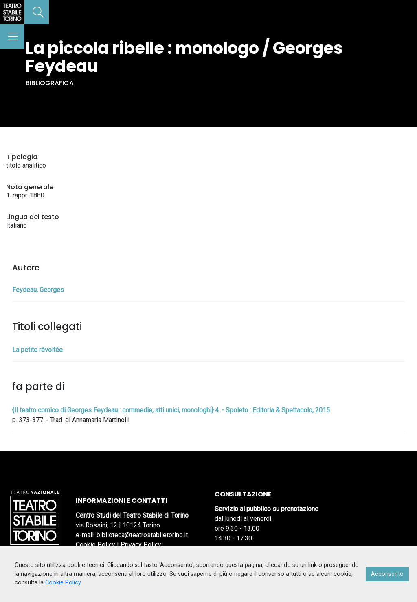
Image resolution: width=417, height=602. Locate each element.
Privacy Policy (141, 545)
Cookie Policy (95, 545)
